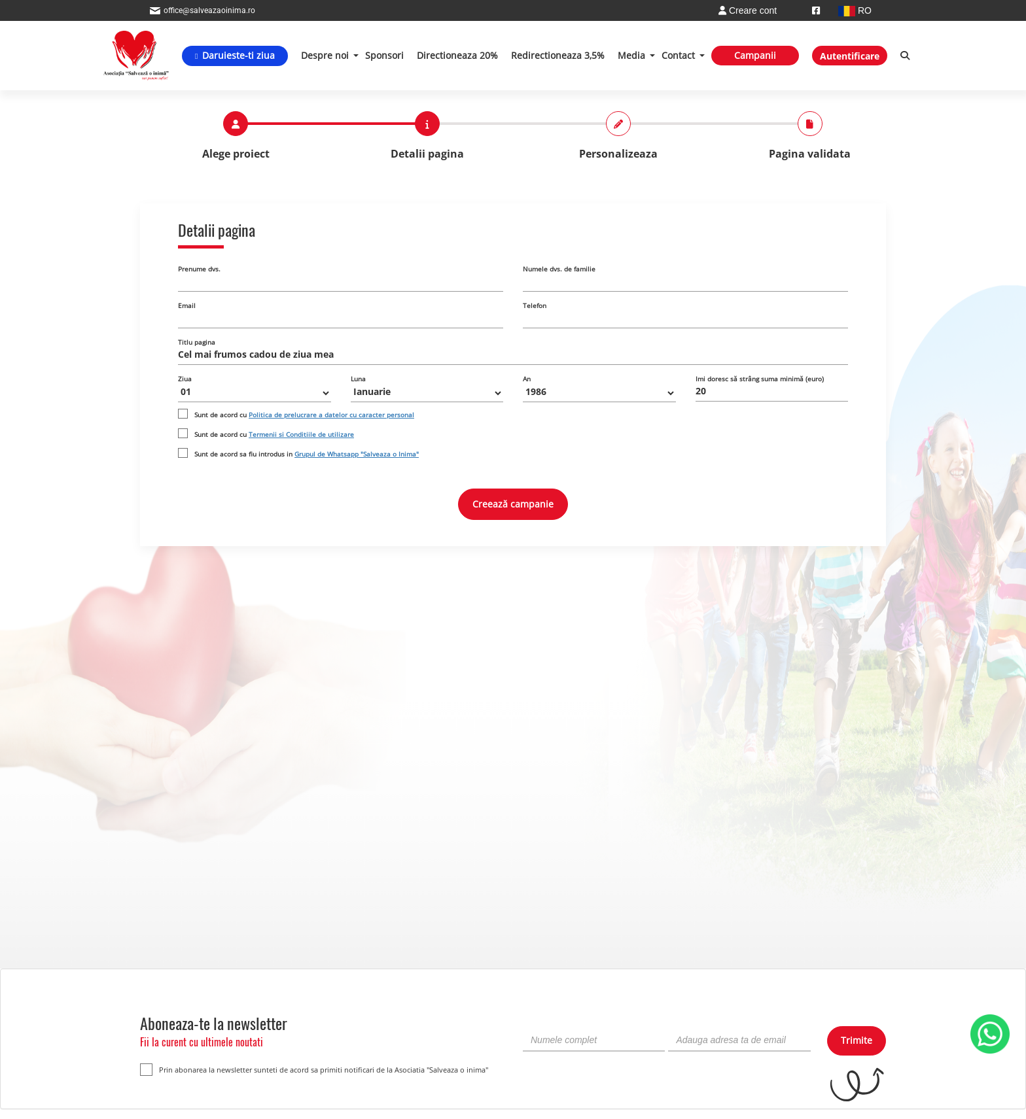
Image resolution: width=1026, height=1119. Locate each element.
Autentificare (849, 56)
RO (855, 10)
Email (187, 305)
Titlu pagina (196, 342)
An (527, 378)
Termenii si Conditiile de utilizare (301, 434)
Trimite (856, 1040)
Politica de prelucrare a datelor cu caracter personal (331, 414)
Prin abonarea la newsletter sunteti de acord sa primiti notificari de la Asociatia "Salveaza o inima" (314, 1069)
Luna (358, 378)
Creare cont (747, 10)
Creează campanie (513, 504)
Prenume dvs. (199, 268)
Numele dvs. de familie (559, 268)
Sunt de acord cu (304, 414)
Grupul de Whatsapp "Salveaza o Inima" (356, 453)
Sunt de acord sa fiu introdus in (306, 453)
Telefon (534, 305)
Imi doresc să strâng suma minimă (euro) (760, 378)
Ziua (185, 378)
